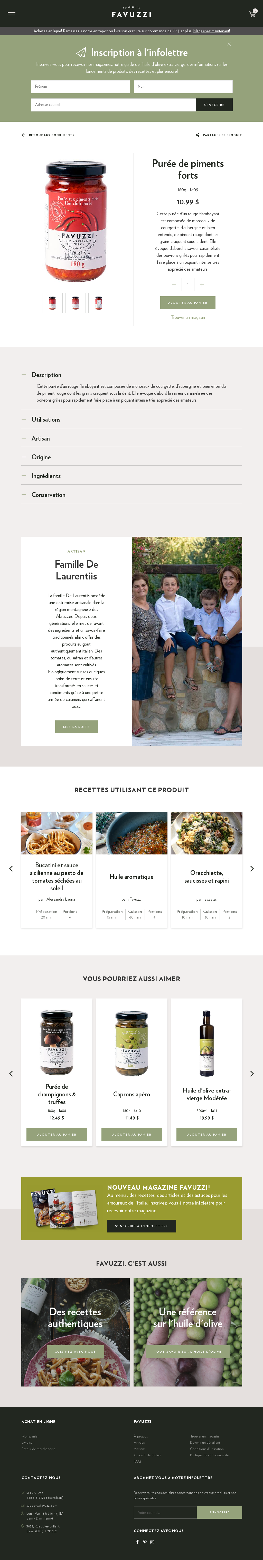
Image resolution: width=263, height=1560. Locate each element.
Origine (41, 457)
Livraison (28, 1442)
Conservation (48, 495)
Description (46, 375)
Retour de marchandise (38, 1449)
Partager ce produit (218, 135)
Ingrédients (46, 476)
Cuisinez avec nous (75, 1351)
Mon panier (30, 1436)
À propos (141, 1436)
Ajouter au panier (188, 302)
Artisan (41, 438)
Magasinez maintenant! (211, 31)
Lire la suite (76, 726)
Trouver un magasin (188, 317)
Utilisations (46, 420)
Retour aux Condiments (47, 135)
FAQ (137, 1461)
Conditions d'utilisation (207, 1449)
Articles (139, 1442)
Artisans (139, 1449)
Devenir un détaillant (205, 1442)
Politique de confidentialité (209, 1455)
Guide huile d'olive (147, 1455)
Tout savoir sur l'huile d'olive (188, 1351)
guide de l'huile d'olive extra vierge (154, 64)
